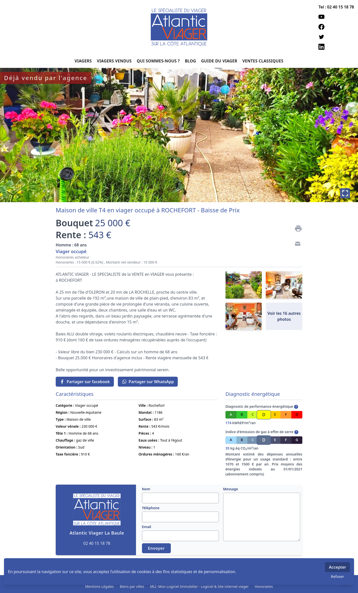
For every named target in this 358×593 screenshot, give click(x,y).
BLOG (191, 61)
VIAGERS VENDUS (115, 61)
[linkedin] (336, 47)
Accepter (337, 567)
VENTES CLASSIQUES (262, 61)
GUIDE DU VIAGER (219, 61)
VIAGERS (84, 61)
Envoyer (156, 548)
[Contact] (296, 244)
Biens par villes (132, 586)
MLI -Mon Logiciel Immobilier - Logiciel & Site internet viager (199, 586)
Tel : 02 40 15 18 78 (336, 7)
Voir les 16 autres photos (284, 316)
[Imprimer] (296, 228)
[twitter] (336, 37)
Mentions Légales (99, 586)
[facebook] (336, 27)
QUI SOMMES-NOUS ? (159, 61)
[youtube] (336, 17)
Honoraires (264, 586)
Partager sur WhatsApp (148, 381)
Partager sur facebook (85, 381)
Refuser (337, 576)
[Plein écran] (345, 193)
